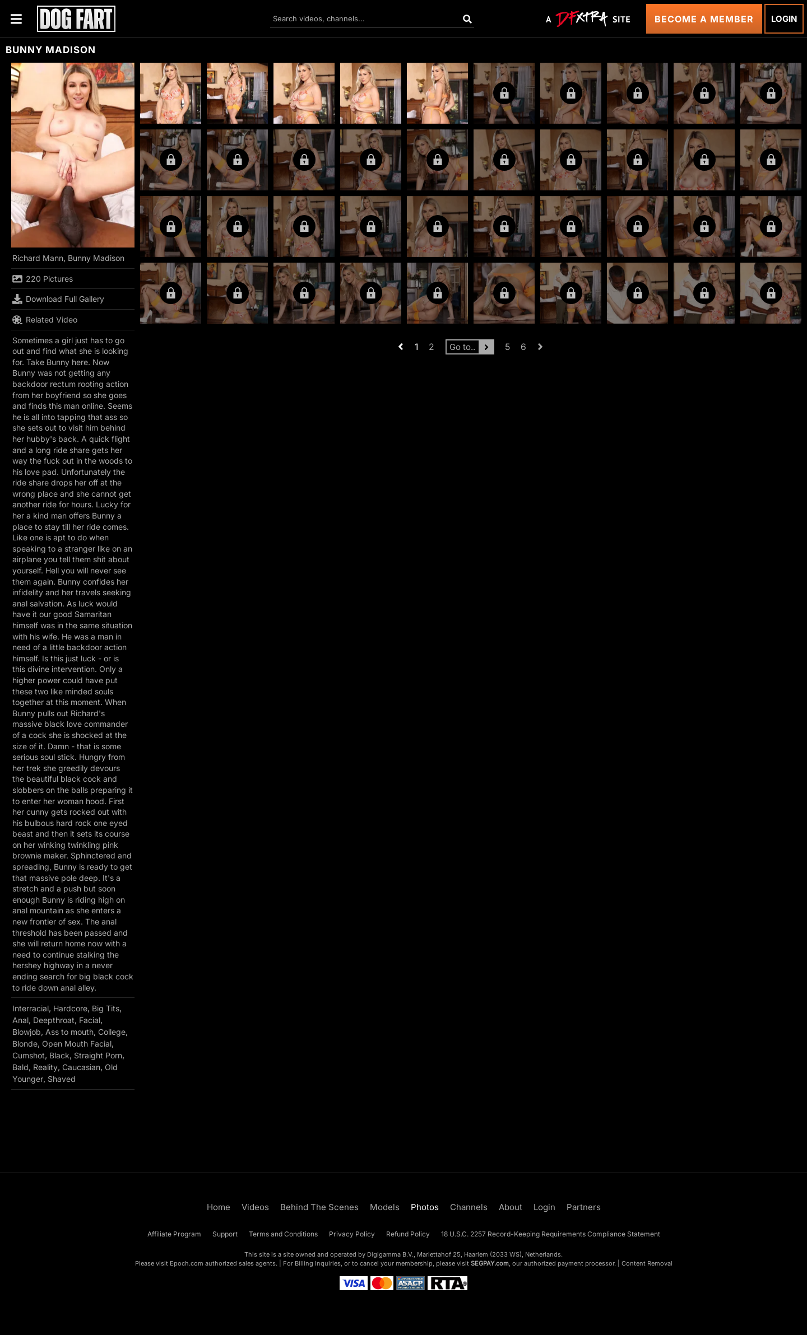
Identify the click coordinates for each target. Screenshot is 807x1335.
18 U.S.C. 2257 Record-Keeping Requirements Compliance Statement (550, 1234)
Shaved (62, 1079)
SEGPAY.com (490, 1263)
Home (218, 1207)
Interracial (30, 1008)
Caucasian (81, 1067)
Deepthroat (54, 1020)
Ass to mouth (69, 1032)
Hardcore (70, 1008)
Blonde (25, 1043)
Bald (20, 1067)
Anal (20, 1020)
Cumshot (28, 1055)
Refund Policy (408, 1234)
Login (784, 18)
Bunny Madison (96, 258)
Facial (89, 1020)
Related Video (44, 320)
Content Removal (647, 1263)
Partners (584, 1207)
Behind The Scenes (319, 1207)
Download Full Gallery (58, 299)
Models (385, 1207)
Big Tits (105, 1008)
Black (59, 1055)
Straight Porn (98, 1055)
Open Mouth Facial (77, 1043)
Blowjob (26, 1032)
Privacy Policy (352, 1234)
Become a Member (704, 19)
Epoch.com (186, 1263)
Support (225, 1234)
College (112, 1032)
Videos (255, 1207)
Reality (45, 1067)
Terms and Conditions (283, 1234)
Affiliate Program (174, 1234)
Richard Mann (37, 258)
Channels (469, 1207)
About (510, 1207)
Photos (425, 1207)
